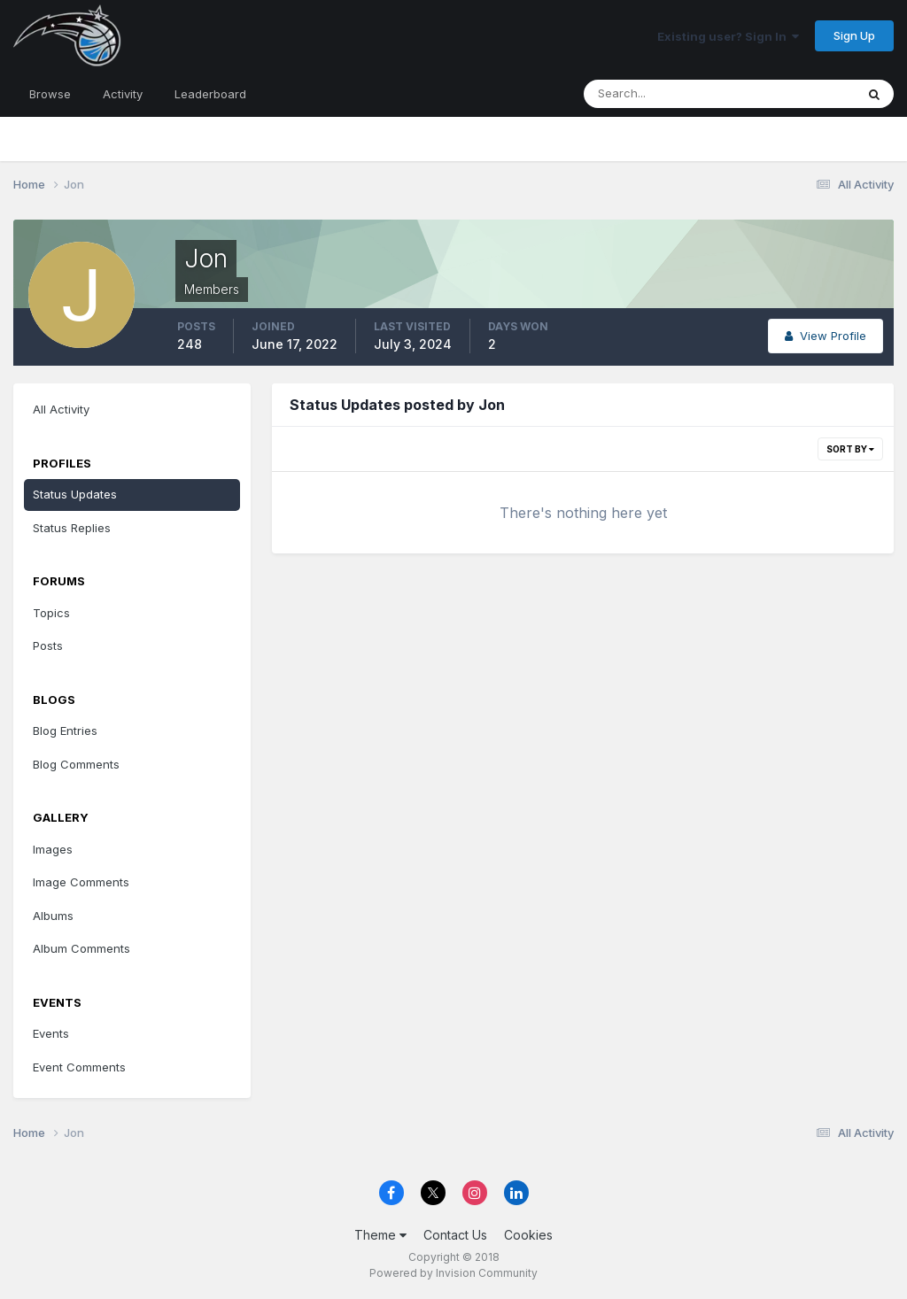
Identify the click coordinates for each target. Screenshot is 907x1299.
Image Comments (81, 882)
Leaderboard (210, 94)
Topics (51, 613)
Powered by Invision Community (453, 1273)
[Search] (662, 94)
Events (51, 1033)
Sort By (850, 449)
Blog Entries (65, 730)
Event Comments (79, 1067)
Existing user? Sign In (728, 36)
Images (53, 849)
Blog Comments (76, 764)
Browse (50, 94)
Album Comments (81, 948)
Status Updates (75, 494)
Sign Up (854, 35)
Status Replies (72, 528)
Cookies (528, 1234)
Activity (123, 94)
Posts (48, 645)
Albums (53, 916)
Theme (380, 1234)
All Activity (61, 409)
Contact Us (455, 1234)
